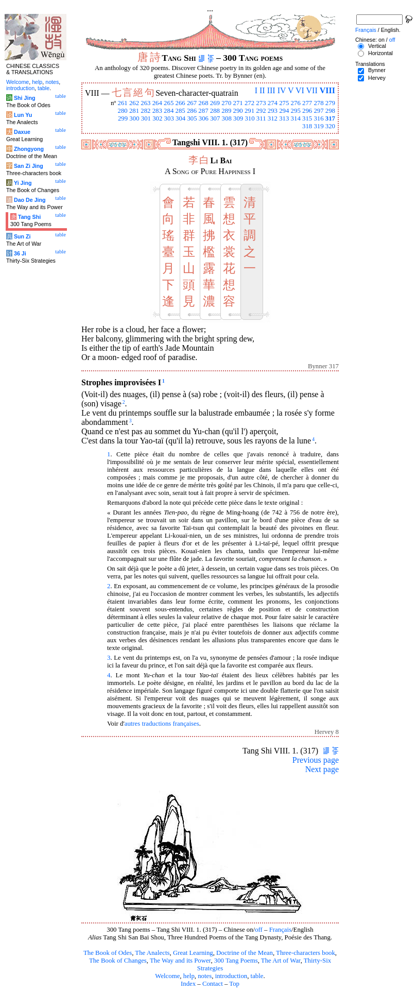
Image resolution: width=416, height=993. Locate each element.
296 (307, 110)
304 (180, 118)
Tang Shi (29, 217)
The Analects (152, 952)
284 (169, 110)
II (262, 90)
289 (226, 110)
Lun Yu (23, 115)
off (259, 929)
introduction (231, 976)
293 (273, 110)
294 (284, 110)
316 (318, 118)
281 (134, 110)
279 (330, 103)
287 (203, 110)
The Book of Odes (107, 952)
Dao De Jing (30, 200)
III (271, 90)
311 (261, 118)
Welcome (167, 976)
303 (169, 118)
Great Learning (193, 952)
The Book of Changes (118, 960)
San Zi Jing (28, 166)
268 (203, 103)
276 (296, 103)
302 (157, 118)
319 (318, 126)
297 (318, 110)
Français (280, 929)
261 (122, 103)
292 (261, 110)
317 (330, 118)
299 (123, 118)
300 (134, 118)
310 (249, 118)
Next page (322, 769)
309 (238, 118)
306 (204, 118)
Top (234, 983)
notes (205, 976)
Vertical (377, 46)
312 (273, 118)
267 (192, 103)
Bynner (377, 70)
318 (307, 126)
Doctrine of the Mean (244, 952)
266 (180, 103)
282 (145, 110)
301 (146, 118)
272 (249, 103)
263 (145, 103)
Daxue (22, 132)
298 (330, 110)
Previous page (315, 760)
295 (296, 110)
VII (312, 90)
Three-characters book (305, 952)
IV (282, 90)
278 (318, 103)
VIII (327, 90)
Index (188, 983)
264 (157, 103)
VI (300, 90)
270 (226, 103)
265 (169, 103)
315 (307, 118)
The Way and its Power (180, 960)
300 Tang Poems (236, 960)
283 (157, 110)
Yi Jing (23, 183)
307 (215, 118)
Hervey (377, 78)
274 (273, 103)
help (189, 976)
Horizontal (380, 53)
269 (215, 103)
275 (284, 103)
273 (261, 103)
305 (192, 118)
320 (330, 126)
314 (296, 118)
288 (215, 110)
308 (227, 118)
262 (134, 103)
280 (122, 110)
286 (192, 110)
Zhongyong (29, 149)
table (257, 976)
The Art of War (281, 960)
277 (307, 103)
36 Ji (20, 253)
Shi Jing (24, 98)
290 (238, 110)
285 (180, 110)
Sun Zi (22, 236)
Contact (212, 983)
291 (249, 110)
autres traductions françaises (162, 723)
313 (284, 118)
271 (238, 103)
